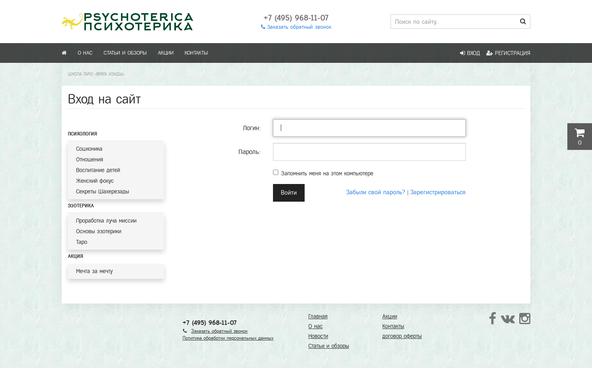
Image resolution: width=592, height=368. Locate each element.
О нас (85, 53)
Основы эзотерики (98, 231)
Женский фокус (95, 181)
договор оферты (402, 336)
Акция (75, 256)
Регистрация (508, 53)
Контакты (196, 53)
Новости (318, 336)
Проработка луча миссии (106, 221)
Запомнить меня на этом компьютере (323, 173)
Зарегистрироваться (437, 192)
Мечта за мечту (94, 271)
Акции (165, 53)
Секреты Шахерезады (102, 192)
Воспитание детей (98, 170)
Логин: (252, 127)
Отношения (89, 159)
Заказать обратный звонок (296, 27)
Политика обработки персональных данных (228, 338)
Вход (470, 53)
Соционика (89, 149)
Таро (81, 242)
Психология (82, 134)
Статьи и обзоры (125, 53)
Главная (318, 316)
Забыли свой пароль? (375, 192)
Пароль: (249, 151)
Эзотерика (81, 206)
